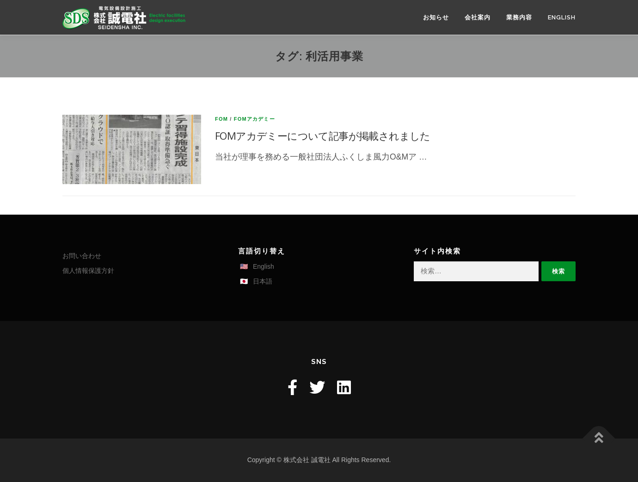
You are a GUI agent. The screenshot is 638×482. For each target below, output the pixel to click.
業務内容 (519, 17)
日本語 (262, 281)
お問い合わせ (81, 256)
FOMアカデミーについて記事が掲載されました (322, 135)
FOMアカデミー (254, 119)
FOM (221, 119)
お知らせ (436, 17)
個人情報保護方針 (88, 270)
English (562, 17)
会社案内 (478, 17)
